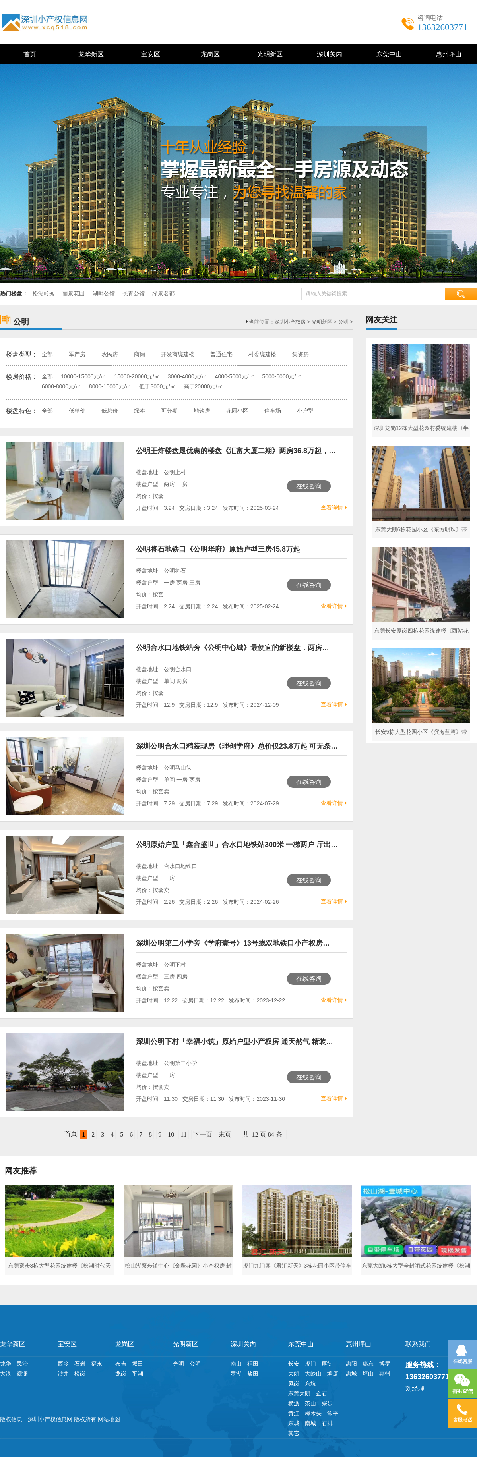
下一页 (202, 1134)
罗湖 (236, 1373)
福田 (252, 1364)
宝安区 (149, 54)
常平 (332, 1413)
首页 (29, 54)
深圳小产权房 (290, 322)
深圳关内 (328, 54)
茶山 (310, 1403)
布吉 (120, 1364)
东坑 (310, 1383)
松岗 (79, 1373)
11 (183, 1134)
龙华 (5, 1364)
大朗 (293, 1373)
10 (171, 1134)
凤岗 (293, 1383)
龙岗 (120, 1373)
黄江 (293, 1413)
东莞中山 (387, 54)
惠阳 (351, 1364)
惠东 (368, 1364)
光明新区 (268, 54)
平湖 (137, 1373)
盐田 (252, 1373)
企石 (321, 1393)
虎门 (310, 1364)
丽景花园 (73, 293)
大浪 (5, 1373)
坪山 (368, 1373)
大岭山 (313, 1373)
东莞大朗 (299, 1393)
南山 (236, 1364)
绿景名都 (163, 293)
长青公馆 (133, 293)
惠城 (351, 1373)
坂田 (137, 1364)
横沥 (293, 1403)
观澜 (22, 1373)
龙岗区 (209, 54)
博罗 (384, 1364)
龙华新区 (89, 54)
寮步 (327, 1403)
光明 (178, 1364)
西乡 (63, 1364)
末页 (225, 1134)
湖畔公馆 (104, 293)
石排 (327, 1423)
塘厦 (332, 1373)
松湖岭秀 (44, 293)
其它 (293, 1433)
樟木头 (313, 1413)
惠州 (384, 1373)
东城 (293, 1423)
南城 (310, 1423)
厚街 (327, 1364)
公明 (343, 322)
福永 (96, 1364)
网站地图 (109, 1419)
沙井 (63, 1373)
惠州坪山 (447, 54)
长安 (293, 1364)
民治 (22, 1364)
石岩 (79, 1364)
